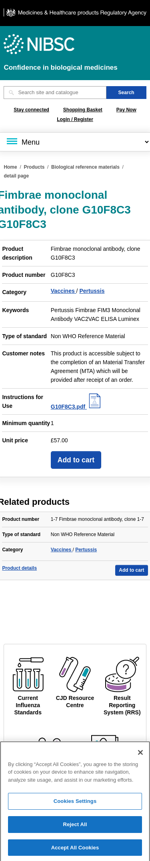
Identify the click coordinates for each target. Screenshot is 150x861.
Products (34, 167)
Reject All (75, 827)
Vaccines (63, 291)
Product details (19, 568)
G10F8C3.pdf (77, 406)
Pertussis (91, 291)
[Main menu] (75, 141)
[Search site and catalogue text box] (55, 92)
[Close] (140, 755)
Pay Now (126, 110)
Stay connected (31, 110)
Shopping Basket (82, 110)
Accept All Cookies (75, 850)
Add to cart (76, 460)
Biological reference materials (85, 167)
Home (10, 167)
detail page (16, 176)
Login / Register (75, 119)
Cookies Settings (75, 804)
